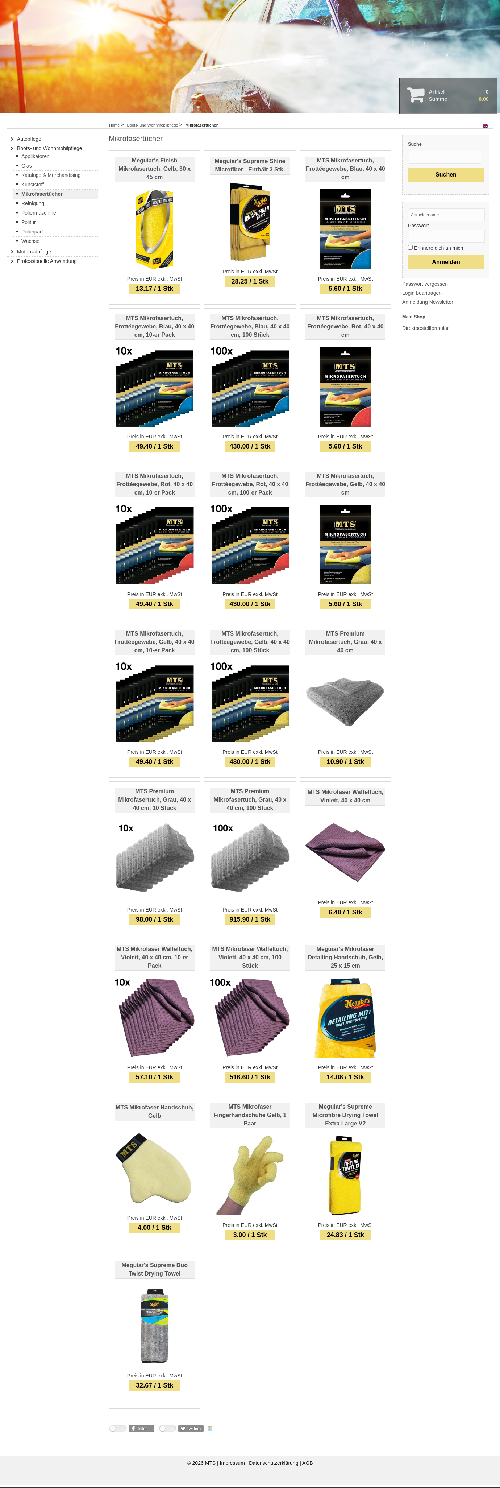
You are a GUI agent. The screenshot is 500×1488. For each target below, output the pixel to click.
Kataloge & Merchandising (50, 178)
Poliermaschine (38, 216)
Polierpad (32, 235)
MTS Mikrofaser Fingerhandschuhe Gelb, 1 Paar (250, 1118)
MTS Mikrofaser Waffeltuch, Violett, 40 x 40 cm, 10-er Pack (154, 960)
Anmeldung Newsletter (427, 305)
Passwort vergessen (425, 287)
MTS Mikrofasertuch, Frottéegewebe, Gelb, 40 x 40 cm (346, 487)
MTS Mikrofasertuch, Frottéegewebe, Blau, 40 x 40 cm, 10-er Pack (154, 329)
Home (114, 128)
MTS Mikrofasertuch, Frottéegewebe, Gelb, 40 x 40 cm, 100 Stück (250, 645)
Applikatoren (35, 159)
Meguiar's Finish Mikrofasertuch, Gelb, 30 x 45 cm (154, 172)
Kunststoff (32, 188)
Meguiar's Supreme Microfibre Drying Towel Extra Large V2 (345, 1118)
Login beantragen (422, 296)
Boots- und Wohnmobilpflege (153, 128)
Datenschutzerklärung (274, 1466)
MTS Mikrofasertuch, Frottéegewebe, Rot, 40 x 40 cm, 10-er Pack (154, 487)
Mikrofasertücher (42, 197)
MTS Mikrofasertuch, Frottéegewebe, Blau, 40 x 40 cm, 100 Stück (250, 329)
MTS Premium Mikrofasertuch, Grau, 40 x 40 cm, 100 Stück (250, 802)
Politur (28, 225)
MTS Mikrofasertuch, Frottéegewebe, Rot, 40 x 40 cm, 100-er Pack (250, 487)
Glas (26, 169)
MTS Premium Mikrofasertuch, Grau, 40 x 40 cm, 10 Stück (154, 802)
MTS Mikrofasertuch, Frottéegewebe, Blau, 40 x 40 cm (345, 172)
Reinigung (32, 207)
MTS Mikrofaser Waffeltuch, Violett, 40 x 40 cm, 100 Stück (250, 960)
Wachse (30, 244)
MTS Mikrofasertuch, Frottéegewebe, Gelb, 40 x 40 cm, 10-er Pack (155, 645)
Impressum (233, 1466)
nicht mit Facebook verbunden (118, 1433)
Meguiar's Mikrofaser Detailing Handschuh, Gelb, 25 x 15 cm (345, 960)
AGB (307, 1466)
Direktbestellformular (425, 331)
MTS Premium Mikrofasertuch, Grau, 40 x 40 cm (345, 645)
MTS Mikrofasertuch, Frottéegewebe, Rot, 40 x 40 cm (345, 329)
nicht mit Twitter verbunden (167, 1433)
